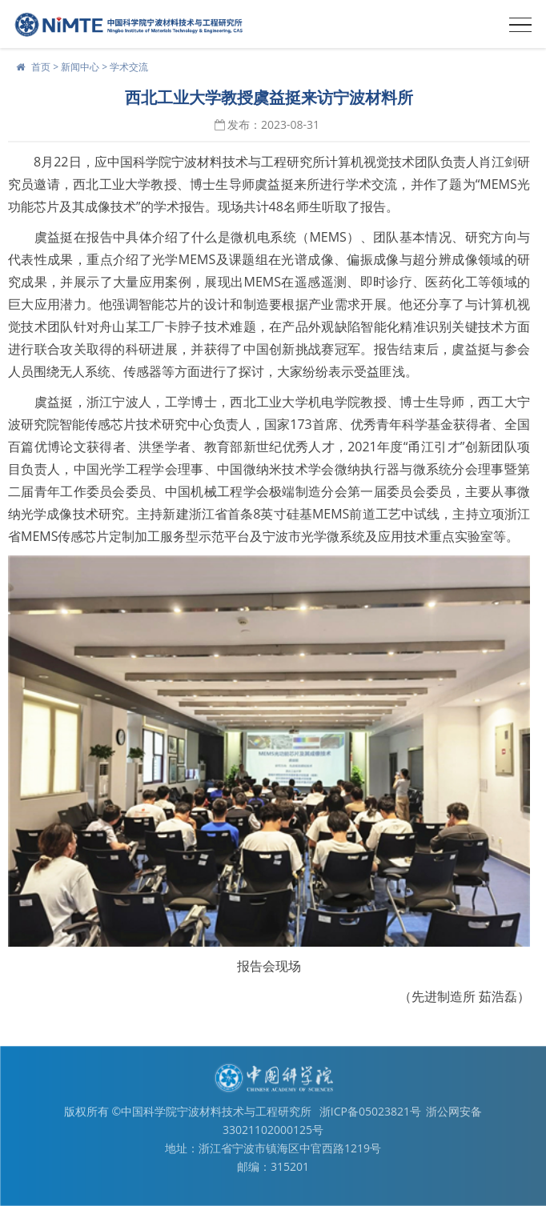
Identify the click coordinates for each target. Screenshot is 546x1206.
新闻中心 (80, 67)
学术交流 (129, 67)
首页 (40, 67)
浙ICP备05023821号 (370, 1111)
